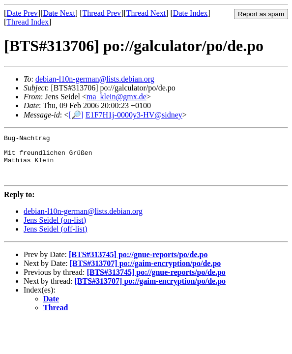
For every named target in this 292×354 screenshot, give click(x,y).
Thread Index (27, 22)
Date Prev (22, 13)
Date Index (190, 13)
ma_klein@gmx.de (116, 96)
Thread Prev (101, 13)
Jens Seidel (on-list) (55, 229)
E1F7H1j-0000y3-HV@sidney (134, 115)
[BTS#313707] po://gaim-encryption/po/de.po (145, 272)
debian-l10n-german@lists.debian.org (94, 79)
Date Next (59, 13)
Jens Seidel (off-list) (55, 238)
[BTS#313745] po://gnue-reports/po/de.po (138, 263)
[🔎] (76, 115)
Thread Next (146, 13)
